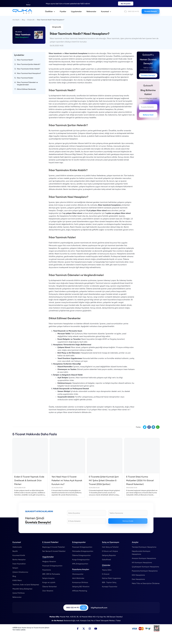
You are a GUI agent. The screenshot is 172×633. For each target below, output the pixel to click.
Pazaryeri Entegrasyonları (52, 566)
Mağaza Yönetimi (49, 561)
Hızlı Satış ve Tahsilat (110, 547)
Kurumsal (106, 11)
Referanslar (91, 11)
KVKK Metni (17, 580)
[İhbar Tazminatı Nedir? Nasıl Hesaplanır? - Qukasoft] (22, 11)
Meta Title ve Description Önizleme (145, 583)
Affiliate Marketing (79, 591)
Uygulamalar (76, 11)
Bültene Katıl (148, 115)
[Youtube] (95, 628)
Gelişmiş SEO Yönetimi (80, 587)
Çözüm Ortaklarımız (20, 572)
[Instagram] (89, 628)
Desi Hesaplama (138, 579)
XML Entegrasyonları (80, 564)
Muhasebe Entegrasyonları (82, 551)
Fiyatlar (63, 11)
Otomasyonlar (77, 574)
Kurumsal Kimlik (19, 555)
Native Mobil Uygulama (111, 578)
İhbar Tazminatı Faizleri (25, 78)
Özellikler (50, 11)
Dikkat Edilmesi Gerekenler (26, 89)
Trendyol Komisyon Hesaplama (144, 547)
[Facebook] (77, 628)
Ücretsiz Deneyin (150, 11)
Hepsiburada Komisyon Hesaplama (141, 552)
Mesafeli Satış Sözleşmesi (22, 589)
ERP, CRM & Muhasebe (51, 574)
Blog (14, 576)
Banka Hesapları (19, 559)
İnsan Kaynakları (19, 564)
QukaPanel (106, 559)
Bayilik (15, 551)
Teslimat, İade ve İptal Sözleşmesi (26, 585)
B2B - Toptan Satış (109, 582)
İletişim (15, 568)
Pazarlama (46, 570)
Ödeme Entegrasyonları (81, 555)
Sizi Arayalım (126, 4)
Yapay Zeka (106, 570)
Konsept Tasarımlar (109, 587)
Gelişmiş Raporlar (109, 555)
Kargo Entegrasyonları (81, 559)
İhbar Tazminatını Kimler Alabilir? (28, 69)
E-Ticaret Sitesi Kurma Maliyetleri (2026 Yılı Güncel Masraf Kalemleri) (140, 480)
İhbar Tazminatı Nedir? (25, 60)
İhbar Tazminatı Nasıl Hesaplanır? (29, 73)
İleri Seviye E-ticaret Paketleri (53, 551)
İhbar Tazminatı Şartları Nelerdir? (28, 64)
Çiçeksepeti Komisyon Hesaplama (145, 567)
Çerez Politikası (19, 593)
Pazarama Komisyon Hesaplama (145, 571)
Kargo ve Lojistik (48, 582)
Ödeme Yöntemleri (49, 587)
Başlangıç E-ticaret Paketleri (53, 547)
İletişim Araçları (48, 578)
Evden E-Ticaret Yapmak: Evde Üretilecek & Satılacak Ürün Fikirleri (29, 480)
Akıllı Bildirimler (78, 578)
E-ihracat (105, 574)
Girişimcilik (56, 27)
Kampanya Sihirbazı (80, 582)
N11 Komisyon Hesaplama (142, 562)
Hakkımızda (17, 547)
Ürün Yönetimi (47, 591)
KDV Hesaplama (138, 575)
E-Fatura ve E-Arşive (110, 551)
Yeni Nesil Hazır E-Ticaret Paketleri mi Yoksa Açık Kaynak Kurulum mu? (67, 480)
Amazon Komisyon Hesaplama (144, 558)
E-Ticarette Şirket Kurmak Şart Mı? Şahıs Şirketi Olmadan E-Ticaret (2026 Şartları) (104, 480)
